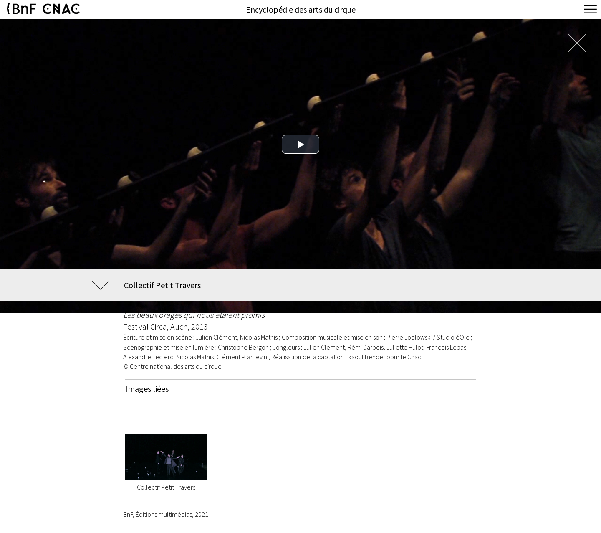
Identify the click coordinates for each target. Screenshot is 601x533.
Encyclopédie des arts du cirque (301, 9)
